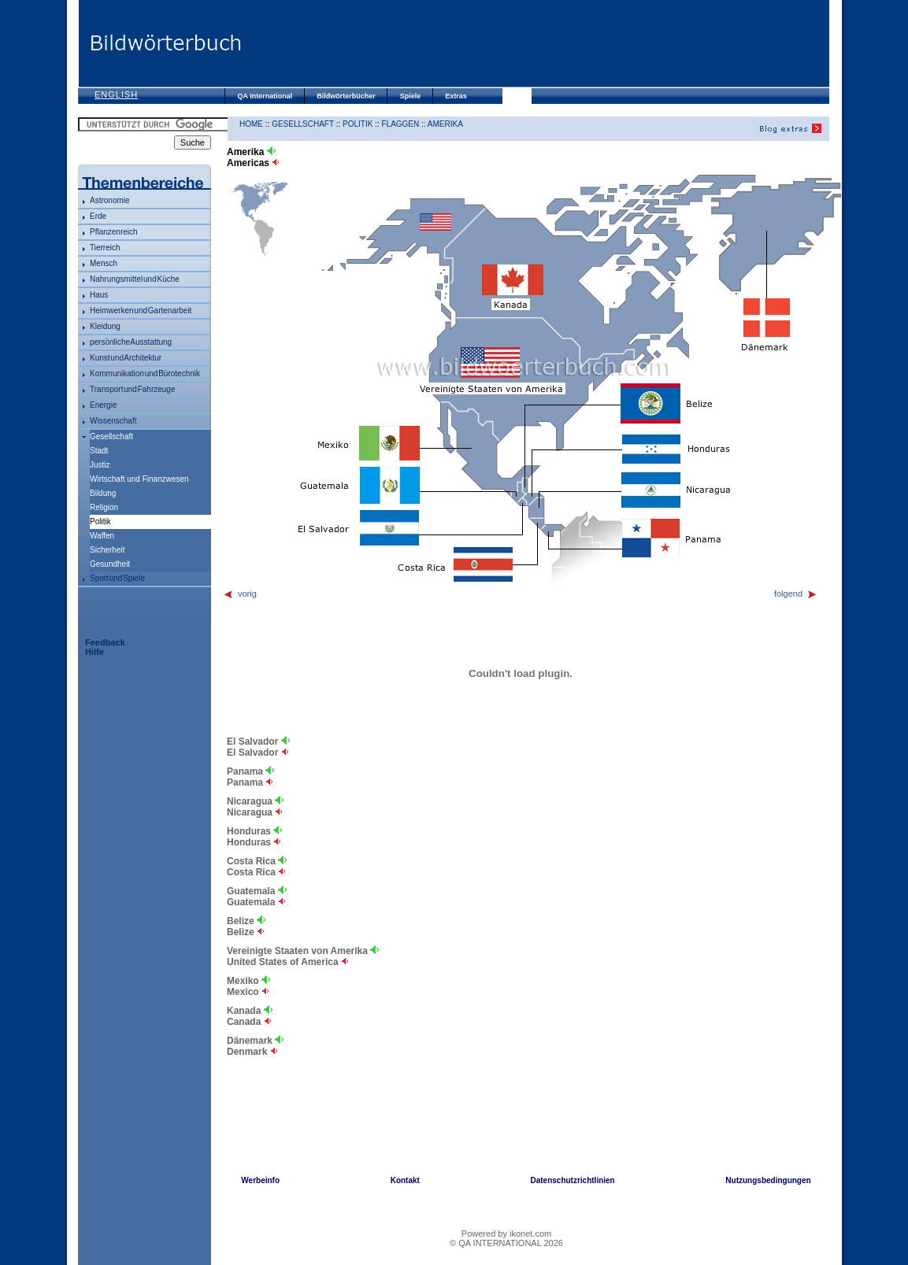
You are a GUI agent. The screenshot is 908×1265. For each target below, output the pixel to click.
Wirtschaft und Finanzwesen (139, 479)
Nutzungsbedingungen (767, 1180)
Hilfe (94, 652)
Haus (99, 294)
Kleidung (105, 326)
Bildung (103, 493)
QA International (265, 96)
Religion (104, 507)
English (116, 94)
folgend (795, 593)
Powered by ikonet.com (506, 1233)
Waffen (102, 535)
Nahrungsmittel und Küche (135, 279)
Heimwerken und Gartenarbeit (140, 310)
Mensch (103, 263)
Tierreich (105, 247)
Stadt (99, 450)
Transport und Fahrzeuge (132, 389)
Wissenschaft (113, 420)
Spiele (410, 96)
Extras (456, 96)
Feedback (105, 642)
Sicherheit (107, 550)
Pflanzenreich (114, 231)
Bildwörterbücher (346, 96)
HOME (251, 124)
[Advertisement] (534, 43)
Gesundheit (110, 564)
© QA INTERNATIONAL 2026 (506, 1243)
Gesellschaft (111, 436)
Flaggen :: (404, 124)
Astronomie (110, 200)
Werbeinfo (260, 1180)
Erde (98, 216)
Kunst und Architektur (125, 357)
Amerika (445, 124)
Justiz (100, 465)
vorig (240, 593)
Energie (103, 405)
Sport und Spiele (117, 578)
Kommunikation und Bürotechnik (145, 373)
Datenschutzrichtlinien (572, 1180)
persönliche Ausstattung (131, 342)
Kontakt (405, 1180)
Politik (357, 124)
